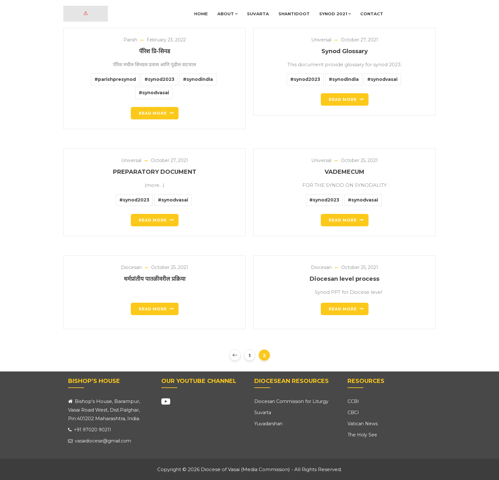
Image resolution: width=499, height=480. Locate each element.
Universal (321, 40)
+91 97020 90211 (89, 430)
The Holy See (362, 435)
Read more (153, 113)
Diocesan (131, 267)
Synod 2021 (335, 13)
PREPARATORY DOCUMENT (154, 171)
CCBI (353, 401)
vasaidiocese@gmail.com (99, 441)
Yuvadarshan (268, 424)
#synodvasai (154, 92)
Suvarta (258, 13)
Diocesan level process (344, 278)
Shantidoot (294, 13)
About (227, 13)
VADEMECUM (344, 171)
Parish (130, 40)
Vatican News (363, 424)
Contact (371, 13)
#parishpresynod (115, 79)
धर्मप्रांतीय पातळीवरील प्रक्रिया (155, 278)
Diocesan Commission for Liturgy (291, 401)
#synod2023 (159, 79)
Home (201, 13)
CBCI (353, 412)
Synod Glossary (344, 51)
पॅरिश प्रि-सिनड (154, 51)
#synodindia (198, 79)
